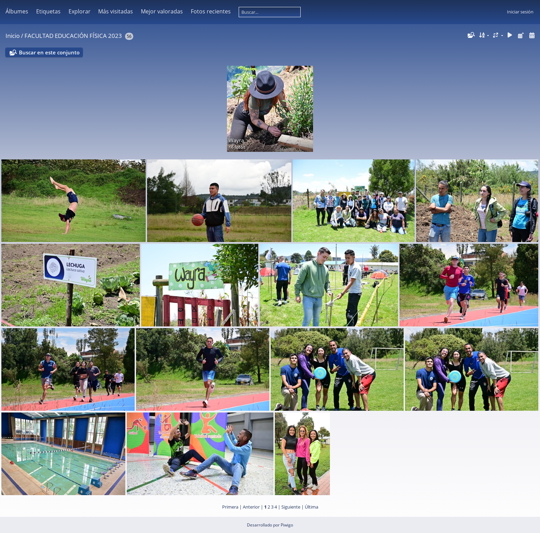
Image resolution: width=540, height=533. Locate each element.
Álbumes (17, 11)
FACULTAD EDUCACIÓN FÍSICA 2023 (73, 36)
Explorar (80, 11)
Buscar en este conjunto (49, 52)
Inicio (13, 36)
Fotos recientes (211, 11)
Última (311, 507)
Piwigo (287, 525)
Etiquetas (48, 11)
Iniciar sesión (520, 12)
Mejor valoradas (162, 11)
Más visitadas (115, 11)
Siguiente (290, 507)
